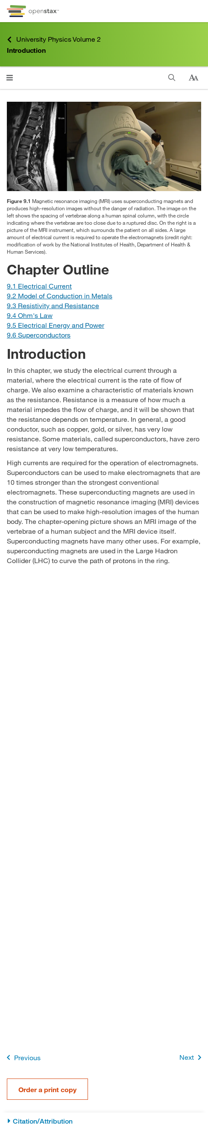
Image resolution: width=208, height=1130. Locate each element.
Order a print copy (47, 1089)
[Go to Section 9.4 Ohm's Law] (30, 315)
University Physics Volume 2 (54, 39)
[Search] (172, 77)
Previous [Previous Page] (22, 1057)
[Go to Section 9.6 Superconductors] (38, 335)
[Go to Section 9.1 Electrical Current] (39, 286)
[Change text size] (193, 77)
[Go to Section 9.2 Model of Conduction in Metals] (59, 296)
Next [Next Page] (192, 1057)
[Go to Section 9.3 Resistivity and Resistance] (53, 305)
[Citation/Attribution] (104, 1121)
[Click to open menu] (9, 77)
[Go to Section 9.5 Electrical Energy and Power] (55, 325)
